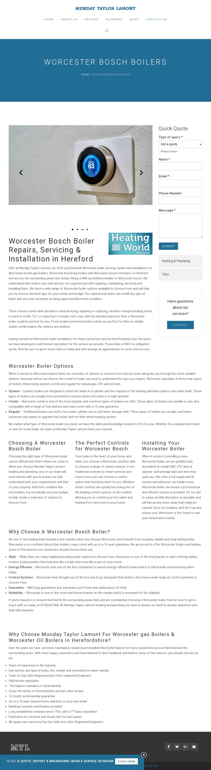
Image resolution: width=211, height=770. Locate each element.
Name (164, 159)
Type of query (171, 137)
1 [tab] (73, 230)
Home (85, 74)
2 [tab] (78, 230)
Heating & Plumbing (176, 261)
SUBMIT (168, 246)
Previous (19, 174)
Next (139, 174)
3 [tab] (83, 230)
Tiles (165, 274)
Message (167, 210)
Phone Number (170, 193)
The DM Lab (150, 765)
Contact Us (180, 326)
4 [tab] (88, 230)
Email (164, 176)
